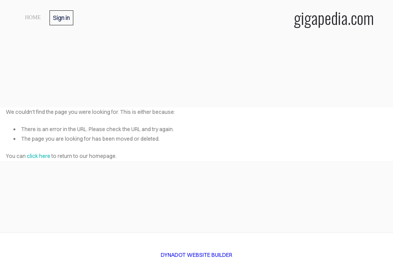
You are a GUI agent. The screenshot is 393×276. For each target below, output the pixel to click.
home (33, 17)
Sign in (61, 17)
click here (38, 156)
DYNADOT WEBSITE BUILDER (196, 254)
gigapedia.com (334, 18)
